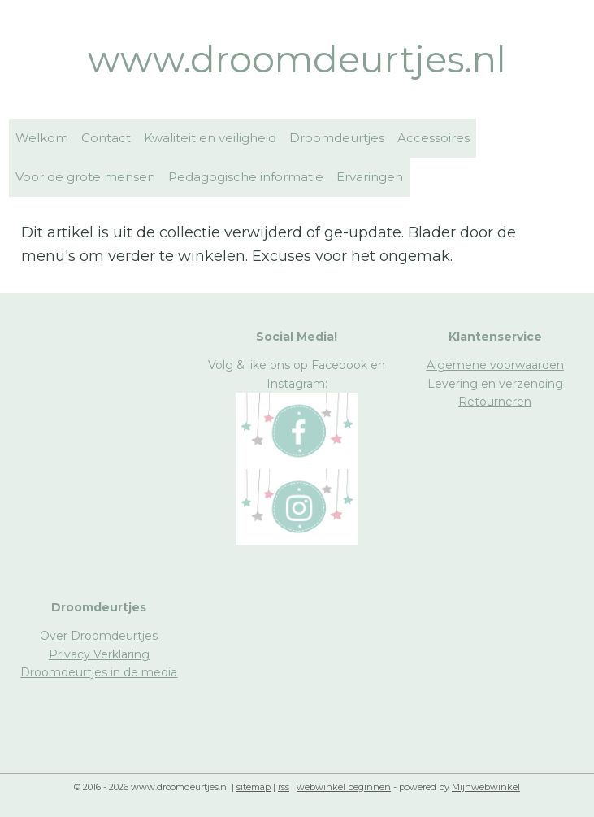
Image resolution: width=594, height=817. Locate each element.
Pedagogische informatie (245, 177)
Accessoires (433, 138)
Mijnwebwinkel (486, 787)
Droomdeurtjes (336, 138)
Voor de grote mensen (85, 177)
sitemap (253, 787)
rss (283, 787)
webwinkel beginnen (344, 787)
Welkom (41, 138)
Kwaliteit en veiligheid (210, 138)
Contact (106, 138)
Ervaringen (369, 177)
